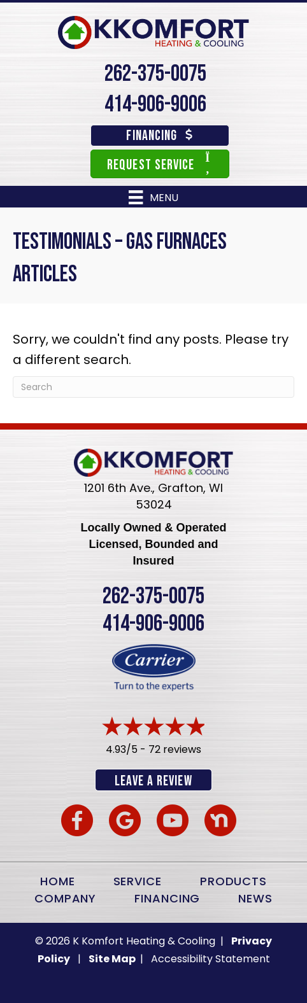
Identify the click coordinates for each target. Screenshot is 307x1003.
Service (137, 881)
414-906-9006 (155, 104)
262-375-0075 (155, 74)
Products (233, 881)
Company (65, 898)
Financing (167, 898)
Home (57, 881)
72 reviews (174, 749)
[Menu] (153, 197)
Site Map (113, 958)
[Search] (153, 387)
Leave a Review (153, 781)
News (255, 898)
